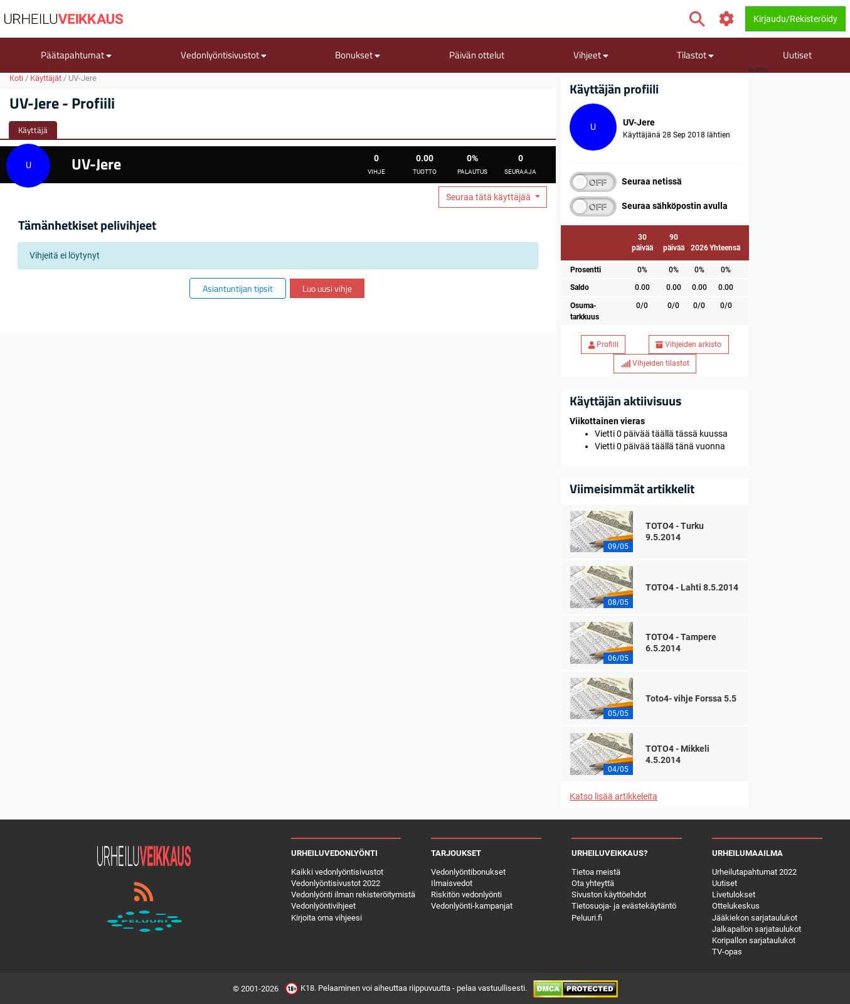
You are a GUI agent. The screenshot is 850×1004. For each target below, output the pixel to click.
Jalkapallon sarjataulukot (756, 929)
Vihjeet (590, 55)
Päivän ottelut (476, 55)
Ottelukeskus (736, 906)
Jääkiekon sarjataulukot (754, 917)
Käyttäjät (45, 78)
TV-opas (727, 951)
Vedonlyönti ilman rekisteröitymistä (353, 894)
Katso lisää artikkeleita (613, 796)
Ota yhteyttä (592, 883)
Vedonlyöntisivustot (224, 55)
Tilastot (695, 55)
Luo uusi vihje (327, 288)
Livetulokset (733, 894)
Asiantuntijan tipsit (238, 288)
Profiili (603, 344)
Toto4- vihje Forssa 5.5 (690, 698)
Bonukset (357, 55)
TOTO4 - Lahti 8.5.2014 (691, 587)
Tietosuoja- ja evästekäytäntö (623, 906)
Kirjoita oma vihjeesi (326, 917)
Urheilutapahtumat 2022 (754, 872)
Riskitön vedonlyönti (466, 894)
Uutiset (797, 55)
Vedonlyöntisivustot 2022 (335, 883)
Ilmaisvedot (451, 883)
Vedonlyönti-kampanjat (472, 906)
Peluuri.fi (586, 917)
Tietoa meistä (595, 872)
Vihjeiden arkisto (688, 344)
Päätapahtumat (76, 55)
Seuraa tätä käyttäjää (489, 197)
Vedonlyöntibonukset (468, 872)
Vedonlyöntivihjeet (323, 906)
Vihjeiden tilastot (655, 363)
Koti (16, 78)
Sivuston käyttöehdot (608, 894)
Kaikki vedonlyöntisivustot (337, 872)
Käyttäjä (33, 130)
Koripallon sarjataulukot (753, 940)
